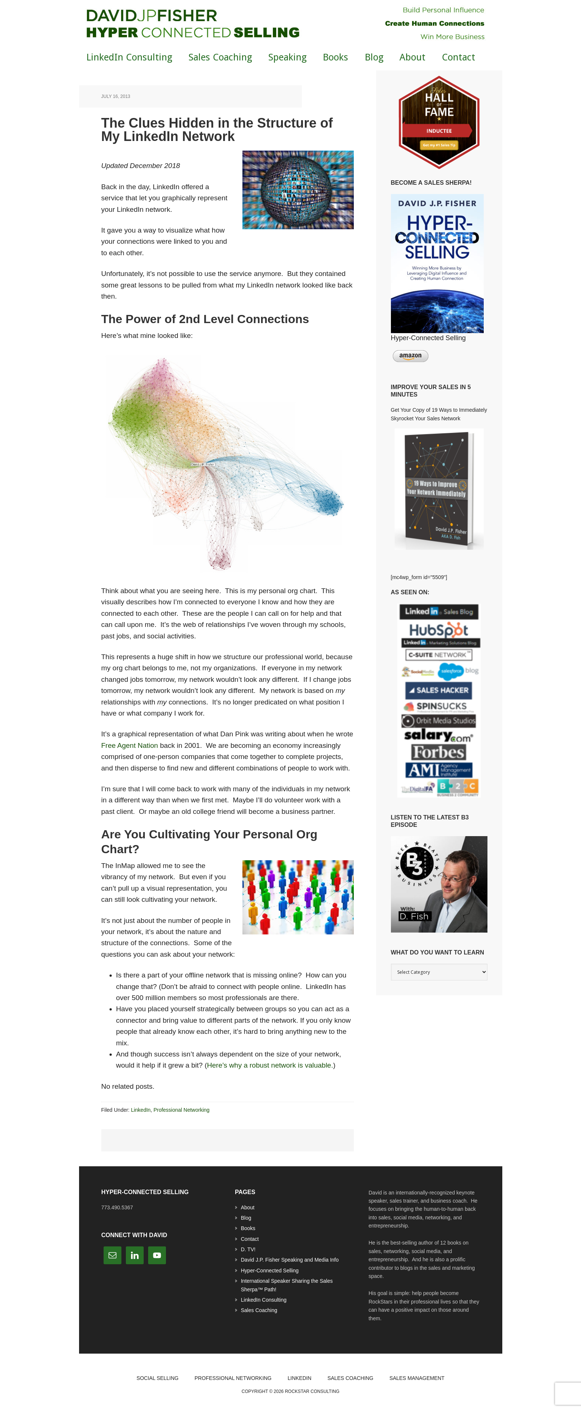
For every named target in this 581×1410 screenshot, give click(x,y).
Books (248, 1228)
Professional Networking (181, 1110)
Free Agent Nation (129, 745)
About (248, 1207)
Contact (250, 1239)
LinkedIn (141, 1110)
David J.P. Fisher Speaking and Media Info (290, 1260)
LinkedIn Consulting (264, 1300)
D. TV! (248, 1249)
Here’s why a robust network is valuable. (270, 1065)
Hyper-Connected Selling (270, 1270)
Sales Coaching (259, 1310)
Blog (246, 1218)
